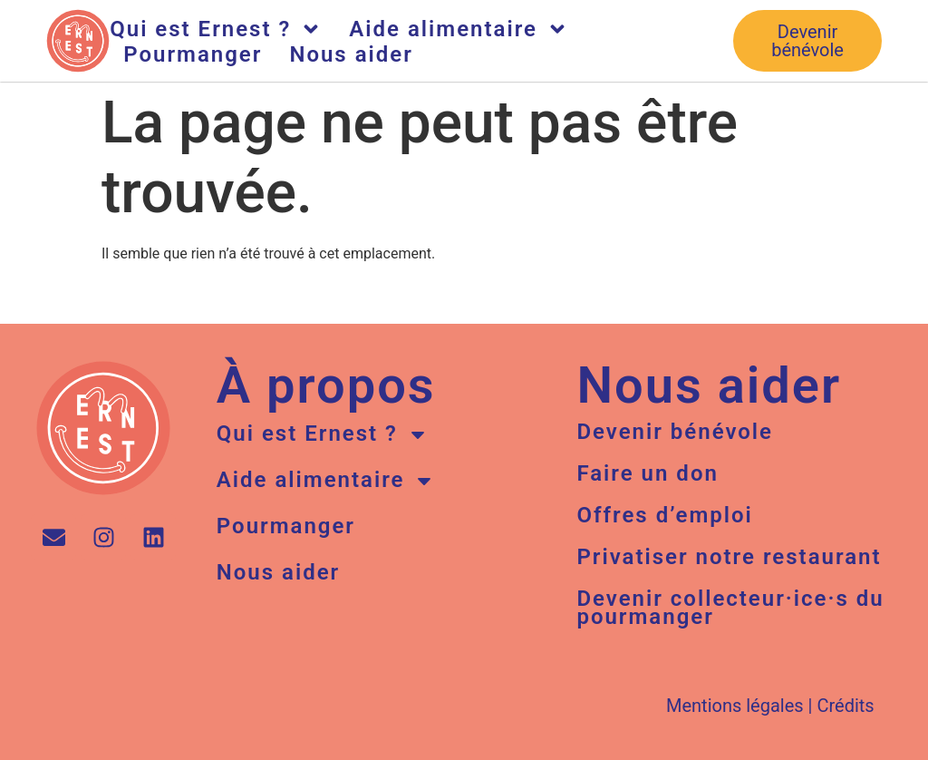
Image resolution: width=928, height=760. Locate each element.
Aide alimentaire (458, 29)
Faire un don (647, 473)
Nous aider (350, 54)
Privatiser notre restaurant (728, 557)
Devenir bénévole (674, 431)
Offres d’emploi (664, 515)
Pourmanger (192, 54)
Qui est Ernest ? (216, 29)
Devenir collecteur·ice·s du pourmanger (730, 607)
